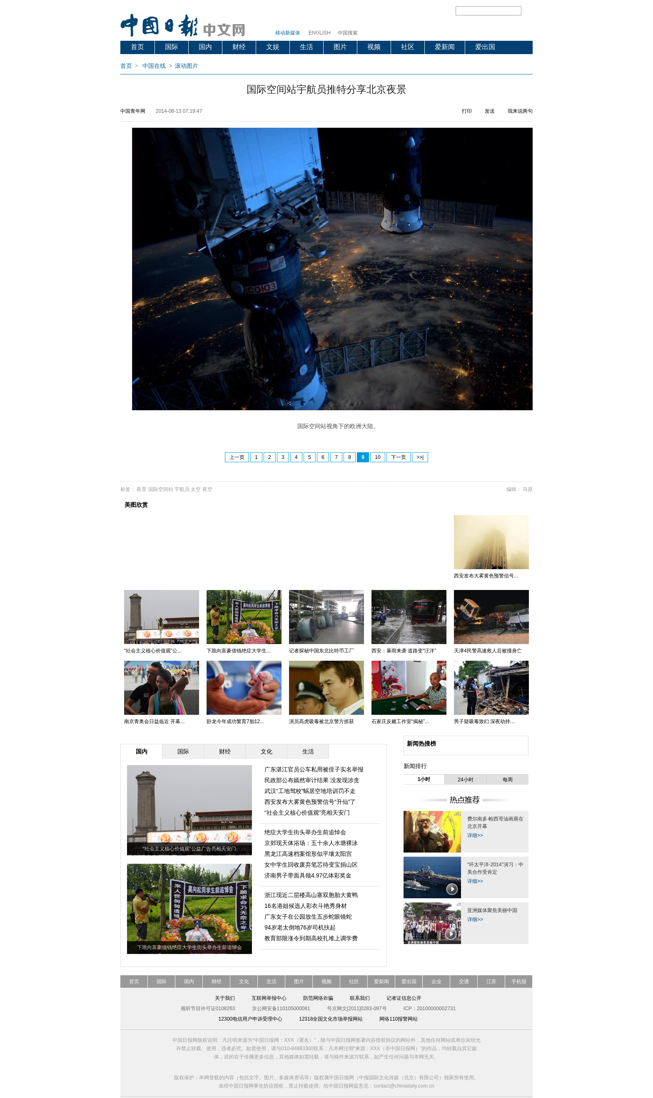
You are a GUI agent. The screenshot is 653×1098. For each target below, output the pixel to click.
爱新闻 (445, 46)
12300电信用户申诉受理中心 (250, 1019)
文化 (244, 981)
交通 (464, 981)
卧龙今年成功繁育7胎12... (235, 721)
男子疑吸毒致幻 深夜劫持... (484, 721)
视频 (374, 46)
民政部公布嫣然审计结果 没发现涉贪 (311, 780)
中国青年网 (132, 111)
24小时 (465, 780)
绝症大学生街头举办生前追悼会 (305, 832)
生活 (306, 46)
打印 (467, 111)
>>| (420, 457)
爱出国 (485, 46)
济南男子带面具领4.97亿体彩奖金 (307, 875)
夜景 (142, 489)
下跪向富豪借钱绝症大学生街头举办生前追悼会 (189, 947)
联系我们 (360, 998)
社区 (407, 46)
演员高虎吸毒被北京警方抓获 (321, 721)
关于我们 (225, 998)
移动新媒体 (287, 33)
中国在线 (154, 66)
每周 (508, 780)
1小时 (424, 779)
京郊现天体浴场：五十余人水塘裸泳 (311, 843)
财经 (239, 46)
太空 (196, 489)
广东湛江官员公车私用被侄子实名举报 (314, 769)
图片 (340, 46)
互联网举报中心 (269, 998)
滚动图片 (186, 66)
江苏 (491, 981)
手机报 (518, 981)
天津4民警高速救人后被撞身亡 (488, 651)
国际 (171, 46)
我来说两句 (520, 111)
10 (377, 457)
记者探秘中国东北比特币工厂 (321, 651)
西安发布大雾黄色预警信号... (486, 576)
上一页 (236, 457)
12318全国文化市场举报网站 (331, 1019)
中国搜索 (348, 33)
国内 (205, 46)
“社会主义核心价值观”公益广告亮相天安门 (189, 849)
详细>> (475, 835)
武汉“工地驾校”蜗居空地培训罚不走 (310, 791)
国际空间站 (160, 489)
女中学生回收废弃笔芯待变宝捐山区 (311, 864)
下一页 (398, 457)
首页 (137, 46)
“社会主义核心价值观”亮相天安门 (307, 812)
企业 (436, 981)
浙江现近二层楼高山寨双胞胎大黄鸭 (311, 895)
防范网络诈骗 (318, 998)
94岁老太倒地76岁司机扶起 (300, 927)
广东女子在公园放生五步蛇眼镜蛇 (308, 916)
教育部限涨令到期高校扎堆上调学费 (311, 938)
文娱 (272, 46)
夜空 (207, 489)
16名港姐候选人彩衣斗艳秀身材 (305, 905)
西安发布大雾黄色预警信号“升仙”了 (310, 801)
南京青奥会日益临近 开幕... (154, 721)
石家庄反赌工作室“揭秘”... (400, 721)
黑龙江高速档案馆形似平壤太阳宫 (308, 853)
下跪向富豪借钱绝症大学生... (239, 651)
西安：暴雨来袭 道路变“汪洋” (403, 651)
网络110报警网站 (398, 1019)
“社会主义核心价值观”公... (153, 651)
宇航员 (181, 489)
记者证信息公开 (403, 998)
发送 (490, 111)
